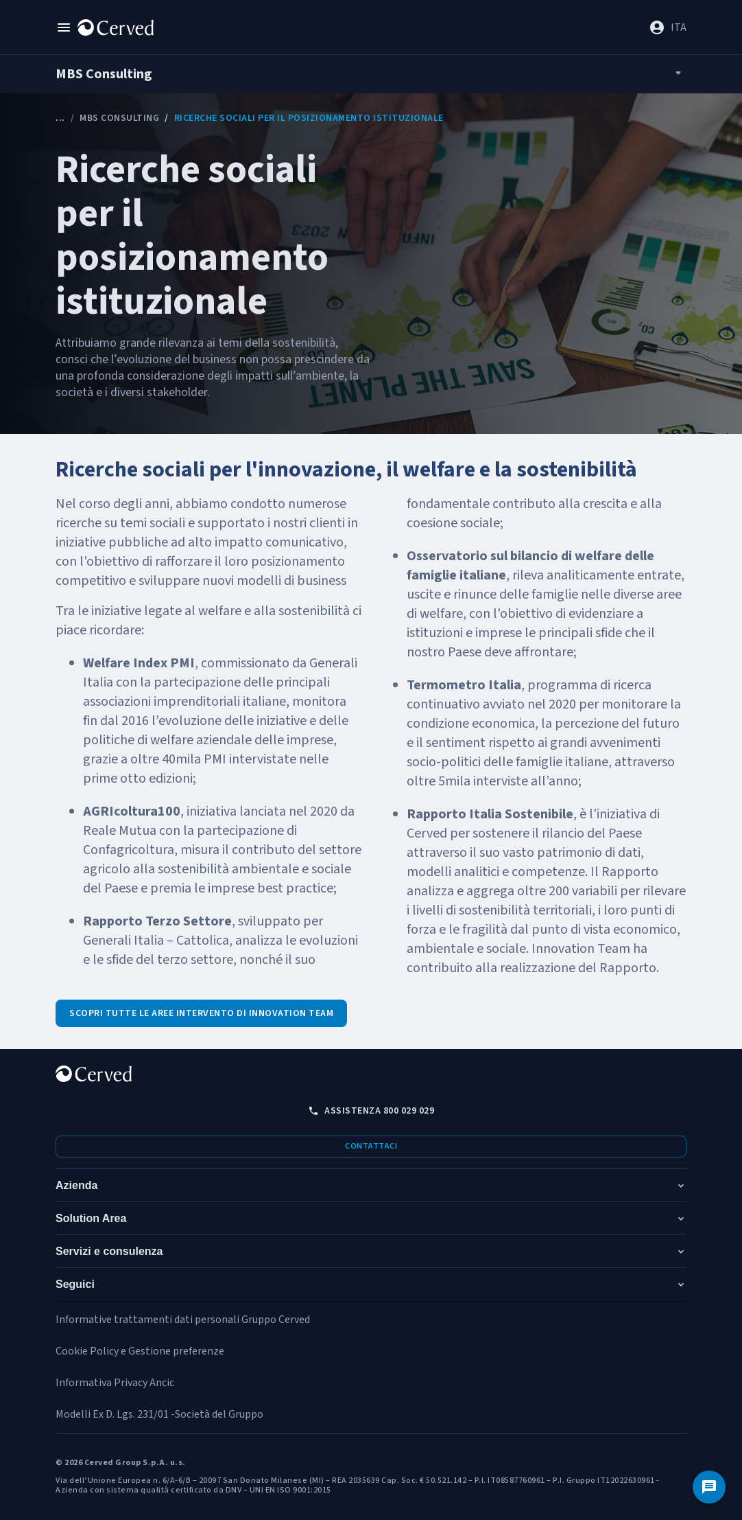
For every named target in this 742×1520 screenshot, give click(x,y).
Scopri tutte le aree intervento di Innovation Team (201, 1013)
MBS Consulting (119, 118)
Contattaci (371, 1146)
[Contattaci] (709, 1487)
